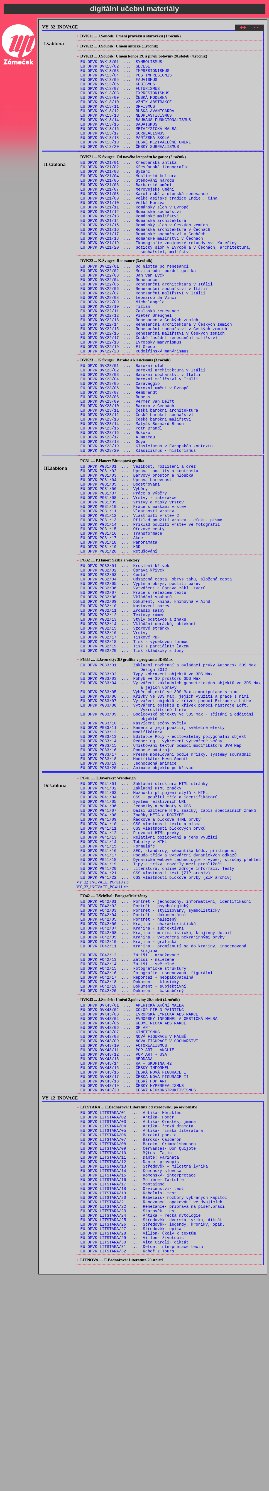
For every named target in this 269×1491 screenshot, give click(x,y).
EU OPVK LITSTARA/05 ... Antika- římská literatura (141, 1323)
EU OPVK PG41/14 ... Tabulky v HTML (123, 985)
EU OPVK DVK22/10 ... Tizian (115, 354)
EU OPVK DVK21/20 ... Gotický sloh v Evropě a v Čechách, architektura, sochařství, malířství (165, 287)
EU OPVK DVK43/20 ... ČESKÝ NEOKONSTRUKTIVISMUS (138, 1277)
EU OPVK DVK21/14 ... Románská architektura (133, 253)
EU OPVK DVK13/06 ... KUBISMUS (117, 92)
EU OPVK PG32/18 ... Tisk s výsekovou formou (134, 750)
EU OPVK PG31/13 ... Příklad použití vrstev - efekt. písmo (151, 606)
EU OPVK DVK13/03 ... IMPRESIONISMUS (124, 76)
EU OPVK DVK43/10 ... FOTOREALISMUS (123, 1224)
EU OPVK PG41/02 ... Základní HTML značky (131, 922)
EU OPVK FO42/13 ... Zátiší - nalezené (127, 1123)
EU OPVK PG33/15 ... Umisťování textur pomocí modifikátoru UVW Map (161, 872)
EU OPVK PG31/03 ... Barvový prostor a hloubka (137, 553)
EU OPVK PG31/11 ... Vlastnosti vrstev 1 (129, 595)
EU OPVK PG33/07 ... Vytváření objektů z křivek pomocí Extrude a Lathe (165, 819)
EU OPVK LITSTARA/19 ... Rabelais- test (128, 1397)
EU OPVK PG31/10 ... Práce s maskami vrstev (133, 590)
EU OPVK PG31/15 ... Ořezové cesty (122, 617)
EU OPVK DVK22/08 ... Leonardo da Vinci (128, 344)
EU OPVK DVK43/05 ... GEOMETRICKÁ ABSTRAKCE (133, 1198)
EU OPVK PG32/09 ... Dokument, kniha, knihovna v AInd (145, 702)
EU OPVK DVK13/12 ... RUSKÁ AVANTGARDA (127, 124)
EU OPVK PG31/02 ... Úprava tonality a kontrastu (139, 548)
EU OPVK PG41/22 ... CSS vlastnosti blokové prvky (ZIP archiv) (156, 1028)
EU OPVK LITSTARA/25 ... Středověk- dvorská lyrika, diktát (151, 1429)
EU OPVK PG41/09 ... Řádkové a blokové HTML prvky (140, 959)
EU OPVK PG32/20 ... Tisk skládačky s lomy (132, 760)
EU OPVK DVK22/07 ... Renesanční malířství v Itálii (143, 338)
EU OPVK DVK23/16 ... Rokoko (115, 503)
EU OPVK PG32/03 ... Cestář (114, 670)
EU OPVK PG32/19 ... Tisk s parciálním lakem (134, 755)
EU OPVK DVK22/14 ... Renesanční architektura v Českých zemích (156, 375)
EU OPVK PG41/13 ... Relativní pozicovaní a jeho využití (148, 980)
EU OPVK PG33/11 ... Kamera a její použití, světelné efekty (152, 851)
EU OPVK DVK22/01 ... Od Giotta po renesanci (134, 306)
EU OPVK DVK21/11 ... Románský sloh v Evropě (134, 237)
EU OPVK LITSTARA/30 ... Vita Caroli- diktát (134, 1455)
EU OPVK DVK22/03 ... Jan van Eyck (122, 317)
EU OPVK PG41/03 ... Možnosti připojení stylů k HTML (144, 927)
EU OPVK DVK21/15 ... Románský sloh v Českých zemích (144, 258)
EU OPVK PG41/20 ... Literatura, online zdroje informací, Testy (157, 1017)
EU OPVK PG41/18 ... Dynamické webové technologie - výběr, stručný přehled (170, 1007)
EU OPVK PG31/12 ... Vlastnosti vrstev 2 (129, 601)
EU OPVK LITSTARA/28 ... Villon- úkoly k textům (138, 1445)
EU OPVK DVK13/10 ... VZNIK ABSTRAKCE (126, 113)
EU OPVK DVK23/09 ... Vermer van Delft (127, 466)
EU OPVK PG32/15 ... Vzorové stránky (124, 734)
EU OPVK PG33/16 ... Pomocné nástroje (126, 877)
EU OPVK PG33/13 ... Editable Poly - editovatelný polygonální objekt (163, 862)
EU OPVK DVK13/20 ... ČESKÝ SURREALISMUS (129, 166)
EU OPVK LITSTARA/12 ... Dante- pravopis (129, 1360)
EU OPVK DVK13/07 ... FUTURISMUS (120, 97)
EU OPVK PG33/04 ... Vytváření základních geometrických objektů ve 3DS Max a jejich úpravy (170, 801)
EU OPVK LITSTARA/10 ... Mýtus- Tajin (126, 1349)
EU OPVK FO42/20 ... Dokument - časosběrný (132, 1160)
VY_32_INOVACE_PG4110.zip (102, 1033)
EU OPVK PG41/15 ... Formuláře (117, 991)
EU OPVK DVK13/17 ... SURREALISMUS (122, 150)
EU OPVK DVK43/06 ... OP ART (115, 1203)
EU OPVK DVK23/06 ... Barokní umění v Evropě (134, 450)
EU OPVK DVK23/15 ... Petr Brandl (121, 498)
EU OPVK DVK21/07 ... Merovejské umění (127, 216)
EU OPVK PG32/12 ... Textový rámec (122, 718)
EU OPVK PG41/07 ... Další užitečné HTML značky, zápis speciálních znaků (168, 948)
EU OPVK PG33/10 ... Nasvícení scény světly (133, 846)
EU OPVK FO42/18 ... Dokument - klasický (129, 1149)
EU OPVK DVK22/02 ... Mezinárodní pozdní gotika (138, 312)
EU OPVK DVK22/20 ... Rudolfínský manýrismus (134, 407)
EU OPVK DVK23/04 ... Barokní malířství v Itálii (139, 440)
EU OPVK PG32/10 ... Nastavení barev (124, 707)
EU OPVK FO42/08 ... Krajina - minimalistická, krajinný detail (156, 1091)
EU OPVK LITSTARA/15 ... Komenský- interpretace (138, 1376)
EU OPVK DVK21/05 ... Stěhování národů (127, 205)
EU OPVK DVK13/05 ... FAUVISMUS (118, 87)
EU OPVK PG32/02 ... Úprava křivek (122, 665)
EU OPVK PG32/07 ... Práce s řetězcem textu (133, 691)
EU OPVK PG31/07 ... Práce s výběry (123, 574)
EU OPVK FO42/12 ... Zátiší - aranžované (129, 1117)
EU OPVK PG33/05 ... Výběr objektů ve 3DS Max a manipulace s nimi (159, 808)
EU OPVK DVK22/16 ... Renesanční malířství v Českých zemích (152, 386)
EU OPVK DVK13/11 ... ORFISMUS (117, 118)
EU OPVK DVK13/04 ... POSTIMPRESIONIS (126, 81)
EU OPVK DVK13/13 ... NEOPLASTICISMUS (126, 129)
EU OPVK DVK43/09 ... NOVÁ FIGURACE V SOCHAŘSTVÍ (139, 1219)
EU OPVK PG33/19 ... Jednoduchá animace (128, 893)
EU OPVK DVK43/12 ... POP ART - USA (123, 1235)
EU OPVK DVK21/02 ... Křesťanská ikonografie (134, 189)
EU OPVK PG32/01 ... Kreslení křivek (124, 659)
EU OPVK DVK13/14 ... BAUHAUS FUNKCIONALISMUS (135, 134)
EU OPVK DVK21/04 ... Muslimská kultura (128, 200)
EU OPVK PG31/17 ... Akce (111, 627)
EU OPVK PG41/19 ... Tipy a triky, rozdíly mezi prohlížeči (151, 1012)
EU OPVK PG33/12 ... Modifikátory (121, 856)
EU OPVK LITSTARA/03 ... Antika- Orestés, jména (138, 1312)
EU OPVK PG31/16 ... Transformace (121, 622)
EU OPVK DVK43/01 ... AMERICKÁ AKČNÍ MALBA (132, 1176)
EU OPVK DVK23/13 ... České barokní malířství (135, 487)
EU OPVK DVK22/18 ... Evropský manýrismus (131, 397)
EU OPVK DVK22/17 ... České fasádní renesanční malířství (148, 391)
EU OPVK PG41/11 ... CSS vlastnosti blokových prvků (143, 970)
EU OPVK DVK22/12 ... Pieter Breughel (126, 365)
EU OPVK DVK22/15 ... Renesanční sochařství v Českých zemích (153, 381)
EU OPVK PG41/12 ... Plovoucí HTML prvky (129, 975)
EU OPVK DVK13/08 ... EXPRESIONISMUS (124, 102)
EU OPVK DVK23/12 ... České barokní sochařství (137, 482)
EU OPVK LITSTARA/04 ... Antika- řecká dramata (137, 1317)
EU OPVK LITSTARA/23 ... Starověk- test (128, 1418)
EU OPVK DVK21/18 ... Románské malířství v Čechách (141, 274)
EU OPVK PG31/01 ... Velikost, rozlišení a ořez (138, 542)
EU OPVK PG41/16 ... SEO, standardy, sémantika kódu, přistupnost (158, 996)
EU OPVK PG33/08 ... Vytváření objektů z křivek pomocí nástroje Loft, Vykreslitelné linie (164, 827)
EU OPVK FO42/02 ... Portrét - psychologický (134, 1059)
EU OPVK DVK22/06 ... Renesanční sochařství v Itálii (144, 333)
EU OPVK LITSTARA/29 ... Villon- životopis (132, 1450)
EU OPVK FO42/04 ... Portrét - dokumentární (133, 1070)
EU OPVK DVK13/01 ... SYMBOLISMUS (121, 65)
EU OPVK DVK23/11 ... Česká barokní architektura (139, 477)
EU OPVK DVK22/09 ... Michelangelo (122, 349)
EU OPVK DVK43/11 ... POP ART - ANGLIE (127, 1229)
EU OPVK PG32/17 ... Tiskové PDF (120, 744)
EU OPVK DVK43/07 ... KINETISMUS (120, 1208)
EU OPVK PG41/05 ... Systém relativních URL (133, 938)
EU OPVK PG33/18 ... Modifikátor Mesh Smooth (134, 888)
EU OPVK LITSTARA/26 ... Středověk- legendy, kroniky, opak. (152, 1434)
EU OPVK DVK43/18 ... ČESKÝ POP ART (123, 1266)
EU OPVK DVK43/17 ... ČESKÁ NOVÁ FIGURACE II (134, 1261)
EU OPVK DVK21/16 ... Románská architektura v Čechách (145, 263)
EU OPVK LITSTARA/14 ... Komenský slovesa (131, 1371)
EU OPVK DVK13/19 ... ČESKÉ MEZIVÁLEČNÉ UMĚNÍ (135, 161)
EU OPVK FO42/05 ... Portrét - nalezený (128, 1075)
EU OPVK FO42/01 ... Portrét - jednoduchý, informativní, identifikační (165, 1054)
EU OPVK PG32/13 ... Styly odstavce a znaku (133, 723)
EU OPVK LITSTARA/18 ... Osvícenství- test (132, 1392)
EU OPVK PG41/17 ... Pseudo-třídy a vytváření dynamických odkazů (158, 1001)
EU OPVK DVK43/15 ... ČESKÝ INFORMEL (124, 1251)
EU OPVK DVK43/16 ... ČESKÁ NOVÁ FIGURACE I (133, 1256)
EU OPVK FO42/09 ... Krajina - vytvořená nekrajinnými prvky (152, 1096)
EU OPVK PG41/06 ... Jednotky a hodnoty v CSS (135, 943)
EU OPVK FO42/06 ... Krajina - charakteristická (138, 1080)
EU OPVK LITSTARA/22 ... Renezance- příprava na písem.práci (152, 1413)
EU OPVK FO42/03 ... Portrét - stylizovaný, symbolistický (150, 1064)
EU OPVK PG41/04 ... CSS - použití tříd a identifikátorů (148, 932)
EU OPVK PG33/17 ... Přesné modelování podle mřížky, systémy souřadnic (165, 883)
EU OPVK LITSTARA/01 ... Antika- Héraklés (131, 1302)
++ (243, 28)
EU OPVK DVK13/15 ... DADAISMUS (118, 140)
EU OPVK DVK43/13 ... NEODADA (116, 1240)
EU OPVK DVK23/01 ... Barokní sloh (122, 424)
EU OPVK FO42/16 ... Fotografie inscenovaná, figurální (146, 1139)
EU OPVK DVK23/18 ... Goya (112, 514)
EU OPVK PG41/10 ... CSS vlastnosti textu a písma (140, 964)
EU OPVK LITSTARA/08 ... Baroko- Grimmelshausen (138, 1339)
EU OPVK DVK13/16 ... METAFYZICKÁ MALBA (128, 145)
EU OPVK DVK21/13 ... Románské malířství (129, 248)
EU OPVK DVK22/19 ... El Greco (117, 402)
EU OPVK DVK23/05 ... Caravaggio (120, 445)
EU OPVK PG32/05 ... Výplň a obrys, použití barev (140, 681)
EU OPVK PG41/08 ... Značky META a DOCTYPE (132, 954)
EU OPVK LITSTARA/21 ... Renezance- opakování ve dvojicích (151, 1408)
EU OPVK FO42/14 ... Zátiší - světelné (127, 1128)
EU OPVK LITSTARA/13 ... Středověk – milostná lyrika (144, 1365)
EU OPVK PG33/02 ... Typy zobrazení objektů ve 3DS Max (146, 787)
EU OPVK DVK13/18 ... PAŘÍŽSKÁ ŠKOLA (124, 156)
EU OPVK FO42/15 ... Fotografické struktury (133, 1133)
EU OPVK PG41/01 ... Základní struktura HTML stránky (144, 916)
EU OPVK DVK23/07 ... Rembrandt (118, 455)
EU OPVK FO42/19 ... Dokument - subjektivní (133, 1155)
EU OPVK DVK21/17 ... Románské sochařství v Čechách (143, 269)
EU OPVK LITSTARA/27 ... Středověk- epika (131, 1439)
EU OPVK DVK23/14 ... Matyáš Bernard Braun (132, 493)
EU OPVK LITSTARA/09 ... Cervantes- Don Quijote (138, 1344)
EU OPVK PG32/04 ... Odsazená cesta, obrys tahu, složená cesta (156, 675)
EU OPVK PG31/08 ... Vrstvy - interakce (128, 579)
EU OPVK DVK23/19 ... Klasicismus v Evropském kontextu (146, 519)
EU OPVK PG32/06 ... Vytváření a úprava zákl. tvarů (143, 686)
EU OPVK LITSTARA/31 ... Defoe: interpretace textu (141, 1461)
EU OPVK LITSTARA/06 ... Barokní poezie (128, 1328)
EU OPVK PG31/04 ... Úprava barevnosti (127, 558)
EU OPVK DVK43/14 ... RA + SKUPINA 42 (126, 1245)
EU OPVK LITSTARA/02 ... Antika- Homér (127, 1307)
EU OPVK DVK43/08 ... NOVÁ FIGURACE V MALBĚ (133, 1213)
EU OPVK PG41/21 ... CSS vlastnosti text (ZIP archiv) (145, 1023)
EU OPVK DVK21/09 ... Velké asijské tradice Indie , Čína (148, 226)
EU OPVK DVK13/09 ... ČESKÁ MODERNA (123, 108)
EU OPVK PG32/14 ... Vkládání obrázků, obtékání (138, 728)
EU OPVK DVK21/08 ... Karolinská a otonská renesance (144, 221)
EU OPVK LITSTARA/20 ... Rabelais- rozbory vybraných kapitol (153, 1402)
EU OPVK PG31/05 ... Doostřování (120, 563)
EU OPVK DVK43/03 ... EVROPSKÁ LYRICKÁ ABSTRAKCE (139, 1187)
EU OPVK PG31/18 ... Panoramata (118, 632)
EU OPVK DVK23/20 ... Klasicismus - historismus (138, 524)
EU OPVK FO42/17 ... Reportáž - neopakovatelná (137, 1144)
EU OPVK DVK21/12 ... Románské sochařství (131, 242)
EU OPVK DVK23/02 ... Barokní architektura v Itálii (143, 429)
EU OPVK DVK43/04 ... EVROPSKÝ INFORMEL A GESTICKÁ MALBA (148, 1192)
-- (256, 28)
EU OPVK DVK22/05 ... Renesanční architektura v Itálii (146, 328)
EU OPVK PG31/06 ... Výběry (114, 569)
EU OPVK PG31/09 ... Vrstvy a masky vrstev (132, 585)
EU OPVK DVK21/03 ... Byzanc (115, 195)
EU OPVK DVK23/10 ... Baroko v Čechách (127, 471)
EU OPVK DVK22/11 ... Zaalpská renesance (129, 359)
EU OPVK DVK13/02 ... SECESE (115, 71)
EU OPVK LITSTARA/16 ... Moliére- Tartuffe (132, 1381)
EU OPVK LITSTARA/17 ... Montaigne (122, 1386)
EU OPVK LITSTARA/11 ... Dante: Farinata (129, 1355)
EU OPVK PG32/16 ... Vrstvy (114, 739)
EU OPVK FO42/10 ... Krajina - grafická (128, 1102)
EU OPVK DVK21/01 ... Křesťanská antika (128, 184)
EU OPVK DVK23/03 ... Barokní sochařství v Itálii (140, 434)
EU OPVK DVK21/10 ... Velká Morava (122, 232)
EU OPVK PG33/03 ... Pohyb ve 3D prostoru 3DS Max (140, 793)
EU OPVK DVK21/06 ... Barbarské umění (126, 210)
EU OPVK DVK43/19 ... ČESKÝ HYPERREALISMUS (132, 1272)
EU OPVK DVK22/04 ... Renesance (118, 322)
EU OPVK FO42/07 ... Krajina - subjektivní (132, 1086)
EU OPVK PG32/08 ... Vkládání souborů (126, 697)
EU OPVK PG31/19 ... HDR (110, 638)
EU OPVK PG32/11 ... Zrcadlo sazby (122, 713)
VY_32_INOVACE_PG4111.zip (102, 1038)
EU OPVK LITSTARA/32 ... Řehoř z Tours (127, 1466)
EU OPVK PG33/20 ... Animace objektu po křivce (137, 899)
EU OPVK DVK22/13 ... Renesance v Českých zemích (139, 370)
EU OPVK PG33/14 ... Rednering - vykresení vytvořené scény (151, 867)
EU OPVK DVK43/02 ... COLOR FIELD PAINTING (132, 1182)
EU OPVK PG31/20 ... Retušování (118, 643)
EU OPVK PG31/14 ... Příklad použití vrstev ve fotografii (150, 611)
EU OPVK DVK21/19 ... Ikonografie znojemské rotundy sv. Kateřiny (158, 279)
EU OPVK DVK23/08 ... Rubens (115, 461)
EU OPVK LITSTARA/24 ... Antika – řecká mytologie (140, 1424)
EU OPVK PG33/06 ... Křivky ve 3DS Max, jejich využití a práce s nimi (164, 814)
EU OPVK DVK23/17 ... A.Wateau (117, 509)
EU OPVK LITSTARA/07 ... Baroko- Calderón (131, 1333)
